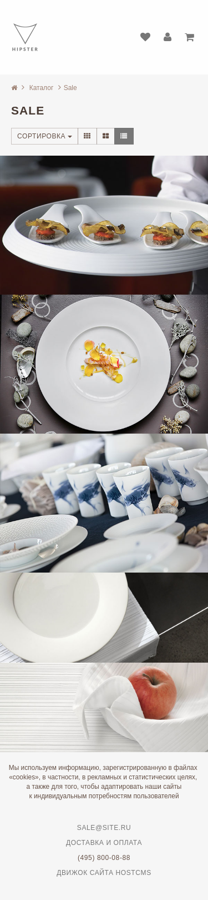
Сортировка (44, 136)
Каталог (41, 88)
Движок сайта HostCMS (104, 873)
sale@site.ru (104, 828)
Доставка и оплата (104, 843)
